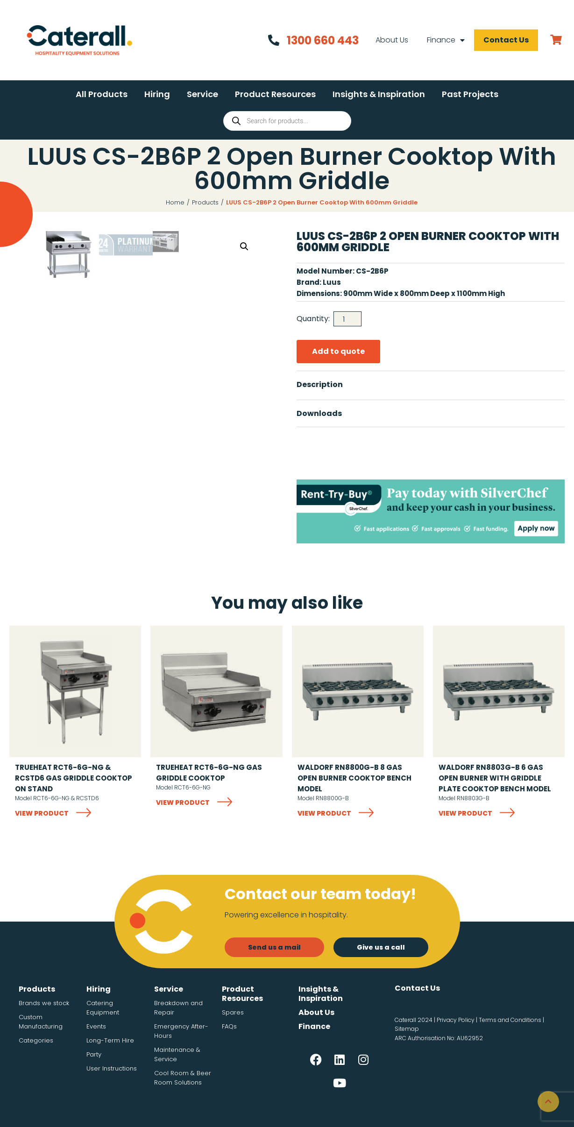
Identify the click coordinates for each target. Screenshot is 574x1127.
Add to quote (338, 351)
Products (205, 202)
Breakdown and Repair (178, 1008)
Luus (332, 282)
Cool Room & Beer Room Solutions (182, 1078)
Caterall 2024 (413, 1020)
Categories (36, 1040)
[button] (101, 94)
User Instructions (111, 1068)
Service (168, 989)
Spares (233, 1012)
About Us (391, 40)
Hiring (98, 989)
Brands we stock (44, 1003)
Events (96, 1026)
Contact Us (505, 40)
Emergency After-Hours (181, 1031)
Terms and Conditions (510, 1020)
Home (175, 202)
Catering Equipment (102, 1008)
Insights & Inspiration (320, 994)
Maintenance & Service (177, 1054)
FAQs (229, 1026)
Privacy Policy (456, 1020)
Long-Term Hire (110, 1040)
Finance (445, 40)
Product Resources (242, 994)
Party (93, 1054)
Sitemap (407, 1029)
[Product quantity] (347, 318)
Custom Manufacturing (41, 1022)
